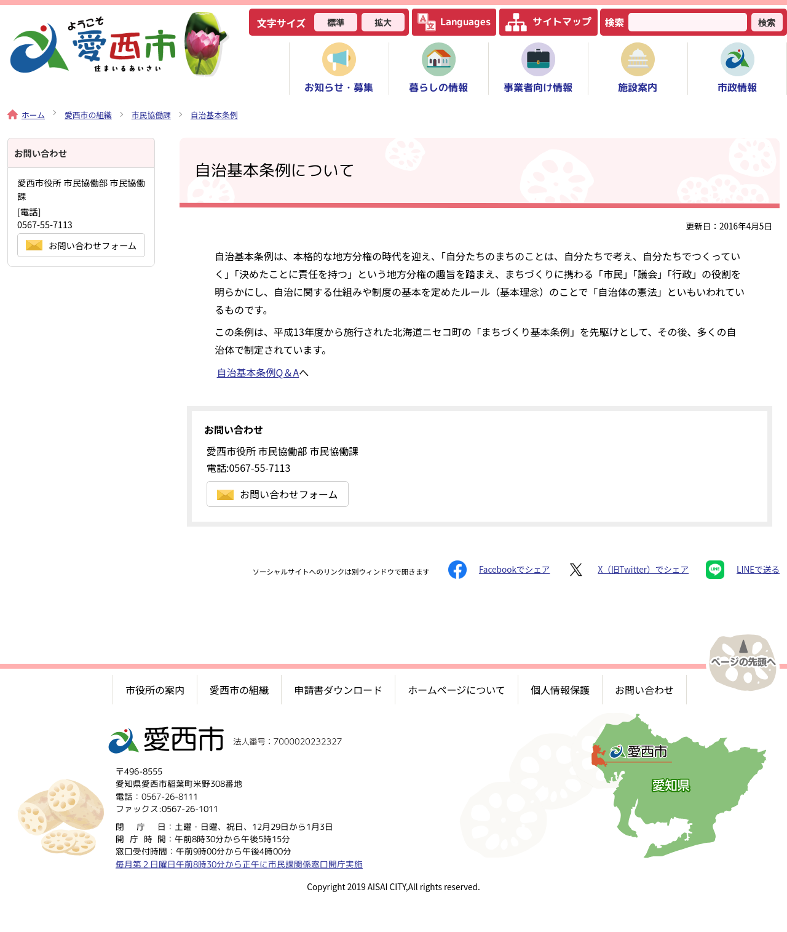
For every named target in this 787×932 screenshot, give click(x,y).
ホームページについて (456, 689)
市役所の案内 (154, 689)
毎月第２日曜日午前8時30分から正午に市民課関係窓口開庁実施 (239, 864)
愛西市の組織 (88, 115)
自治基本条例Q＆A (258, 372)
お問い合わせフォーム (277, 494)
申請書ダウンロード (338, 689)
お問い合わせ (644, 689)
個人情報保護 (560, 689)
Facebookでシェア (499, 569)
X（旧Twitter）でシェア (628, 569)
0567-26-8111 (169, 796)
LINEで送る (743, 569)
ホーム (26, 115)
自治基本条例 (214, 115)
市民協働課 (151, 115)
